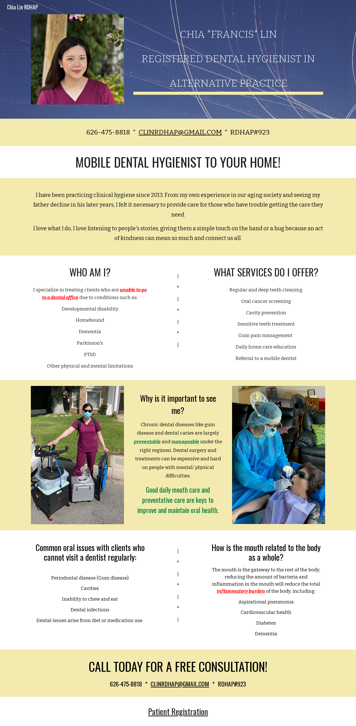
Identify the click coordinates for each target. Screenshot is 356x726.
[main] (228, 55)
